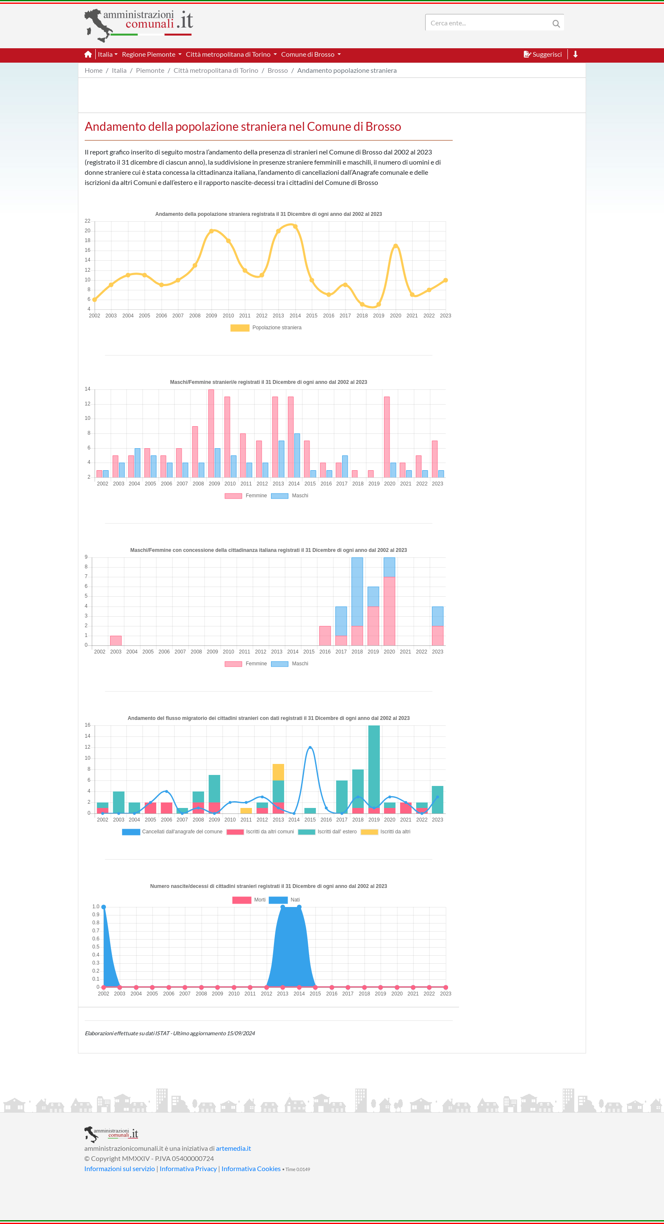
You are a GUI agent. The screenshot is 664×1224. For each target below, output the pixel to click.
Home (93, 70)
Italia (119, 70)
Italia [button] (105, 54)
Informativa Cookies (251, 1168)
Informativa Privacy (188, 1168)
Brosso (278, 70)
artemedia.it (233, 1148)
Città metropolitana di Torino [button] (229, 54)
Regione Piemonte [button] (149, 54)
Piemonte (150, 70)
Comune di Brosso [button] (308, 54)
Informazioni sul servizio (119, 1168)
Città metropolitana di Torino (216, 70)
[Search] (489, 22)
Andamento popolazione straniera (347, 70)
